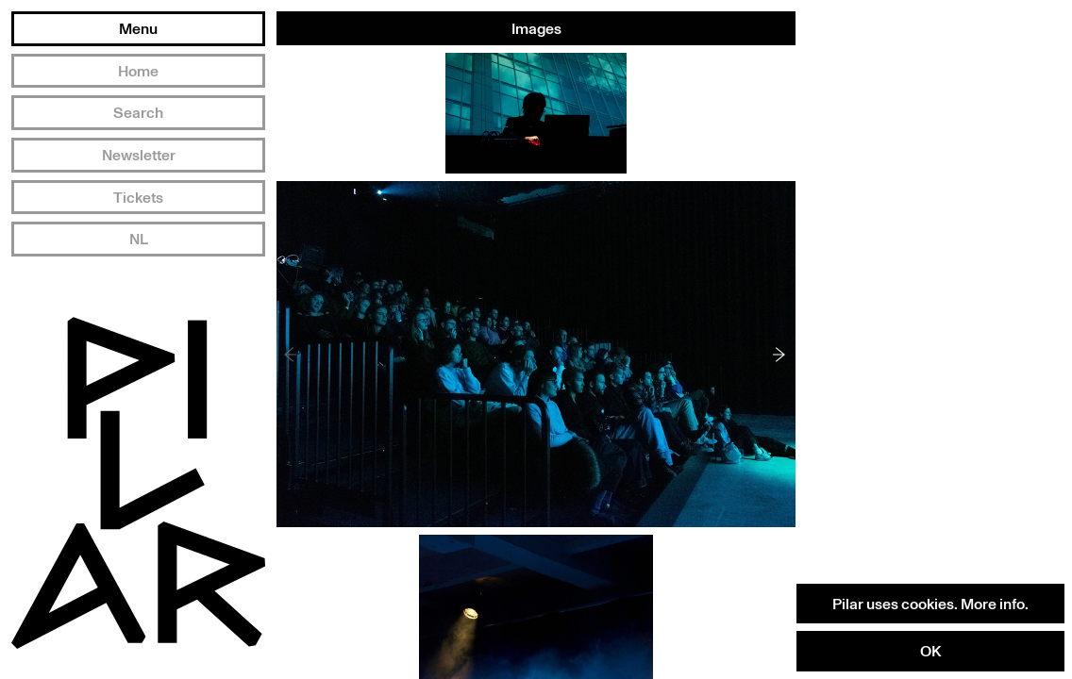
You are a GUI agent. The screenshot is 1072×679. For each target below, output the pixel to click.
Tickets (138, 197)
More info (993, 603)
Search (138, 112)
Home (138, 70)
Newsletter (139, 154)
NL (138, 238)
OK (930, 650)
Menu (138, 28)
